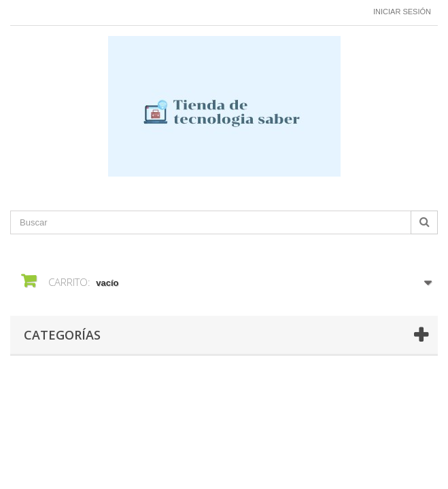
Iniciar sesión (402, 11)
